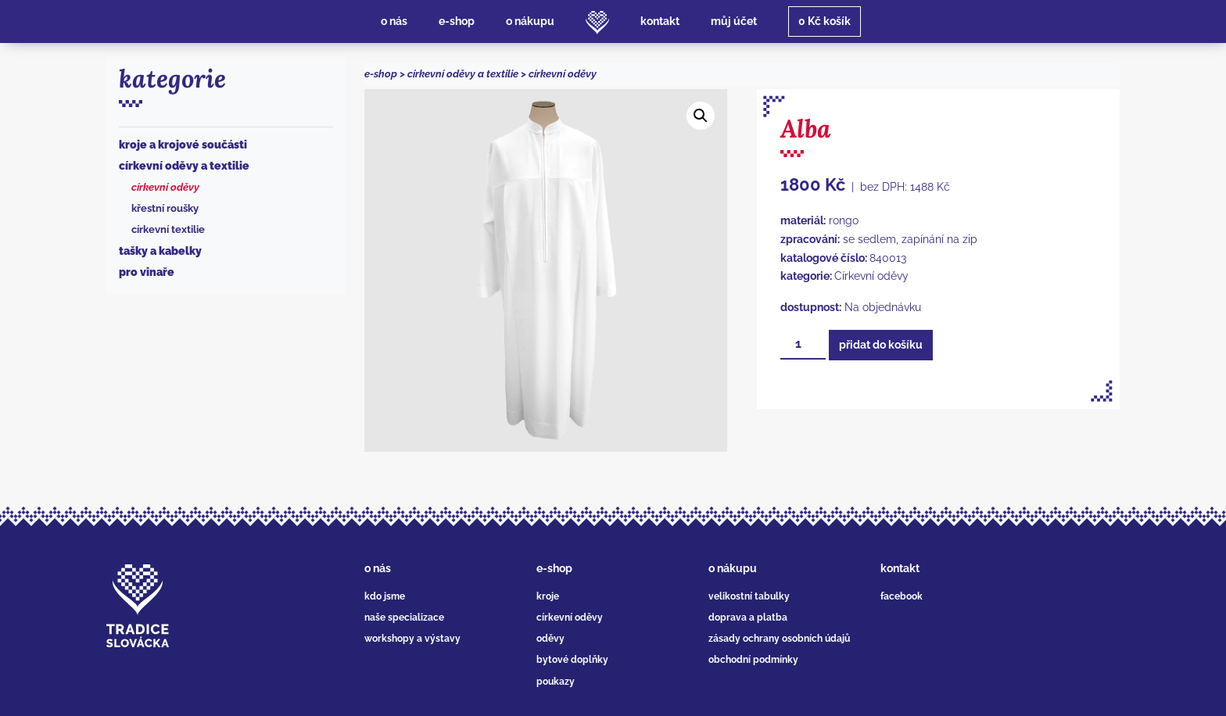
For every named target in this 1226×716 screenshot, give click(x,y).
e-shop (380, 74)
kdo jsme (384, 596)
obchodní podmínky (753, 659)
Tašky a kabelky (160, 251)
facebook (901, 596)
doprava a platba (747, 617)
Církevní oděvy (165, 187)
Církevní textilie (168, 229)
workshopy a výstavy (412, 638)
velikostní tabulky (749, 596)
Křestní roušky (165, 208)
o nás (377, 568)
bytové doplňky (572, 659)
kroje (547, 596)
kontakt (900, 568)
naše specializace (404, 617)
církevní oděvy (569, 617)
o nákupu (732, 568)
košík (824, 21)
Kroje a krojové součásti (183, 144)
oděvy (550, 638)
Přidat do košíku (881, 344)
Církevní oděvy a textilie (184, 165)
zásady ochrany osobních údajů (779, 638)
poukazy (555, 681)
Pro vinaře (146, 272)
